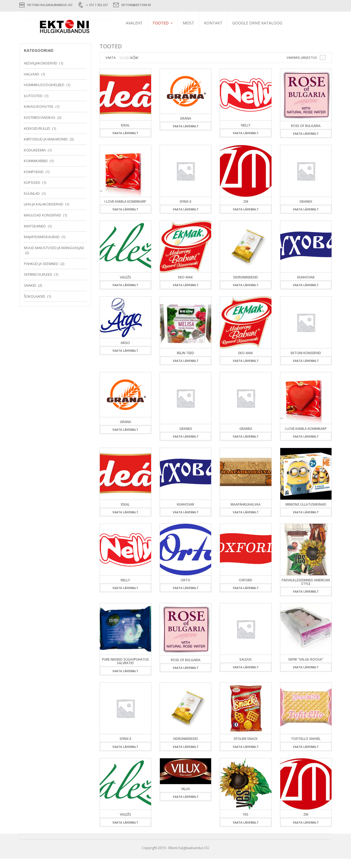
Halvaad (31, 77)
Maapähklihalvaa (246, 507)
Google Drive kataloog (265, 23)
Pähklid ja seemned (41, 266)
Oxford (245, 583)
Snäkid (30, 288)
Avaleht (142, 23)
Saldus (245, 662)
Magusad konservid (42, 218)
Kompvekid (34, 175)
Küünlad (32, 196)
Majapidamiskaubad (42, 240)
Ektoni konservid (306, 356)
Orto (185, 583)
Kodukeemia (35, 153)
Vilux (185, 792)
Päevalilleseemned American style (306, 585)
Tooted (168, 23)
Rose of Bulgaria (306, 129)
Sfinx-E (185, 204)
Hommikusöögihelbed (44, 88)
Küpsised (32, 185)
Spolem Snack (245, 742)
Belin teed (185, 356)
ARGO (125, 346)
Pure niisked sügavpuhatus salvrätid (125, 664)
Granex (305, 204)
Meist (196, 23)
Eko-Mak (185, 280)
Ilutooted (33, 99)
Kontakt (221, 23)
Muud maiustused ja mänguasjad (54, 251)
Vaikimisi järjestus (302, 61)
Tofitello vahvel (306, 742)
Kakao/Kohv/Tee (38, 109)
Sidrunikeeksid (245, 280)
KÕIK (134, 60)
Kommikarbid (36, 164)
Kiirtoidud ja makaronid (46, 142)
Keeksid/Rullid (37, 131)
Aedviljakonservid (40, 66)
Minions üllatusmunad (305, 507)
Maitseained (35, 229)
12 (121, 60)
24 (127, 60)
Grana (185, 121)
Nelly (245, 128)
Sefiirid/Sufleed (38, 277)
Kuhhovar (306, 280)
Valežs (125, 280)
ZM (245, 204)
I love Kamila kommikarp (125, 204)
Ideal (125, 128)
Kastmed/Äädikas (39, 120)
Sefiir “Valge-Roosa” (305, 662)
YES (245, 817)
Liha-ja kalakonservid (43, 207)
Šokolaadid (34, 299)
